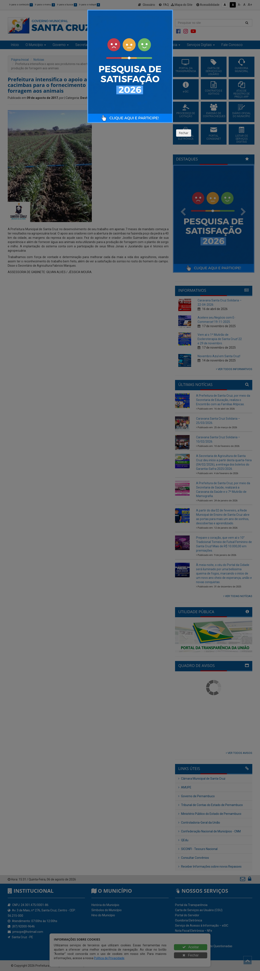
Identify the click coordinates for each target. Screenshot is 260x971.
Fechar (183, 133)
